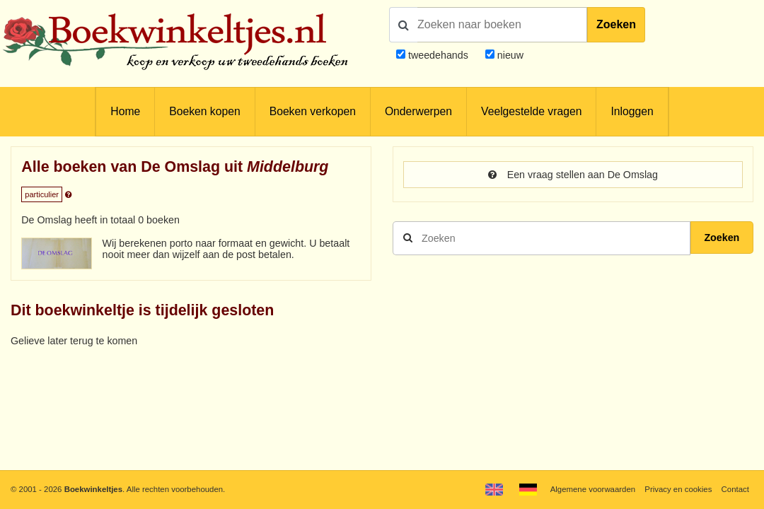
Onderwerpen (418, 111)
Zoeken (616, 24)
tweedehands (438, 55)
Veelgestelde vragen (531, 111)
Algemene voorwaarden (592, 489)
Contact (735, 489)
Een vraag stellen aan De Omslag (573, 174)
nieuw (508, 55)
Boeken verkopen (313, 111)
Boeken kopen (204, 111)
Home (125, 111)
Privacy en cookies (678, 489)
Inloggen (631, 111)
